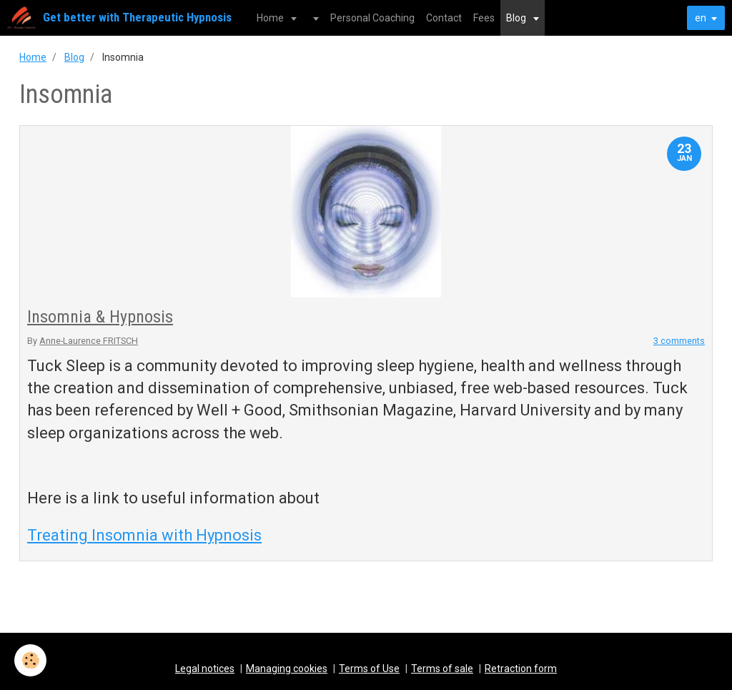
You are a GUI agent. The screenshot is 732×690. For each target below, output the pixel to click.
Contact (444, 18)
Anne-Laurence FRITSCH (88, 340)
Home (271, 18)
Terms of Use (369, 668)
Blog (517, 18)
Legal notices (204, 668)
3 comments (679, 340)
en (700, 18)
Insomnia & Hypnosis (100, 317)
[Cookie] (30, 660)
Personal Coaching (372, 18)
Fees (484, 18)
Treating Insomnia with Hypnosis (144, 535)
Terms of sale (442, 668)
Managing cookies (286, 668)
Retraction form (521, 668)
